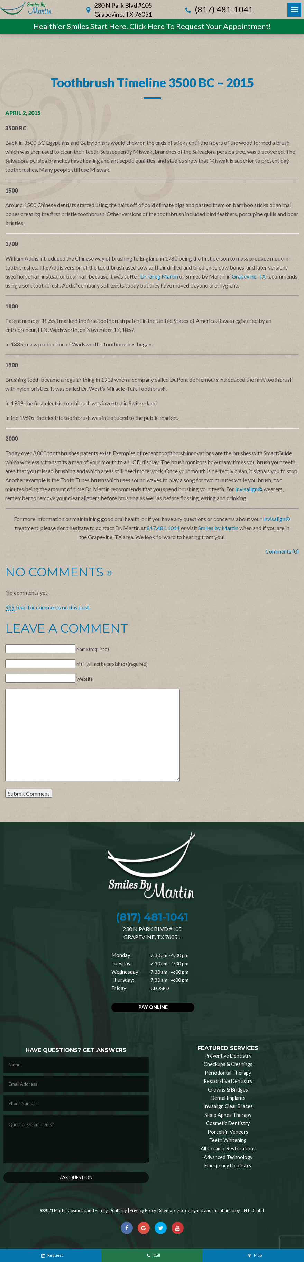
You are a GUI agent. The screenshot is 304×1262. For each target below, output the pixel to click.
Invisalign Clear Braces (228, 1106)
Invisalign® (248, 489)
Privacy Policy (143, 1210)
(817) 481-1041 (218, 10)
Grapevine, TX (249, 276)
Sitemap (167, 1210)
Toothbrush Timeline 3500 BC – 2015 (152, 82)
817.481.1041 (163, 527)
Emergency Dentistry (227, 1165)
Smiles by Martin (218, 527)
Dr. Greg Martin (159, 276)
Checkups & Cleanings (228, 1064)
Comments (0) (282, 551)
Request (51, 1255)
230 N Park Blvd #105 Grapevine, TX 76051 (123, 9)
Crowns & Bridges (228, 1090)
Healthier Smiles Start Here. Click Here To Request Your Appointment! (152, 26)
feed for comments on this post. (47, 607)
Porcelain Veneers (228, 1132)
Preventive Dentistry (227, 1056)
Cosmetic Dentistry (228, 1123)
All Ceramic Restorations (228, 1148)
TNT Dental (252, 1210)
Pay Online (153, 1007)
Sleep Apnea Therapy (227, 1115)
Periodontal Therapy (228, 1073)
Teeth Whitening (228, 1140)
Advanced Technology (228, 1157)
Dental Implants (228, 1098)
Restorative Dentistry (228, 1081)
